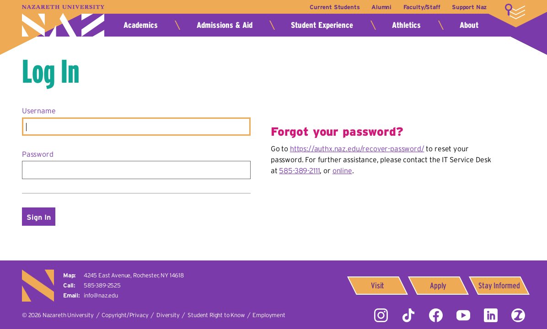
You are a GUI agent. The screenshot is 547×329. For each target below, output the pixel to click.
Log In (51, 71)
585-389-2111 (299, 170)
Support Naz (469, 7)
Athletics (406, 25)
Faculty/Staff (421, 7)
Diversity (168, 315)
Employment (268, 315)
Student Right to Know (216, 315)
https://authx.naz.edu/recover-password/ (357, 148)
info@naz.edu (101, 295)
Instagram (381, 315)
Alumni (381, 7)
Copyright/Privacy (125, 315)
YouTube (463, 315)
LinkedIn (491, 315)
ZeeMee (518, 315)
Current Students (334, 7)
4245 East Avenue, (134, 275)
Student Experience (322, 25)
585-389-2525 (102, 285)
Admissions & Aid (224, 25)
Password (38, 154)
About (469, 25)
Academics (140, 25)
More (515, 11)
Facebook (436, 315)
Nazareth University (63, 21)
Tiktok (408, 315)
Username (39, 110)
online (342, 170)
